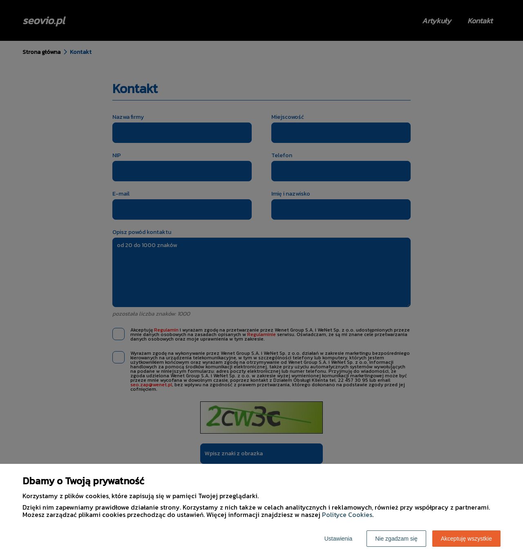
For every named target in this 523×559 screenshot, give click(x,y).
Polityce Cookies (347, 514)
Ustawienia (338, 538)
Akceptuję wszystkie (466, 538)
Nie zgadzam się (396, 538)
